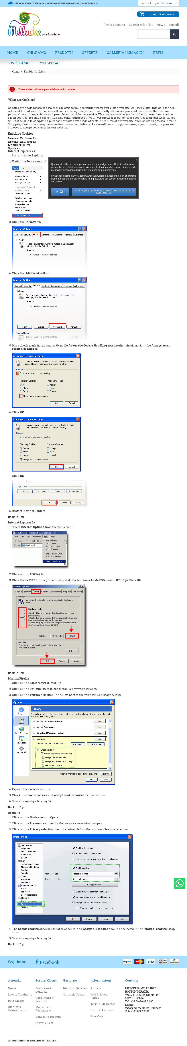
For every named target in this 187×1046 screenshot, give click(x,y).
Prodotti (66, 54)
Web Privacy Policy (98, 996)
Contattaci (50, 63)
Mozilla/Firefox (19, 145)
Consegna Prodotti (48, 1016)
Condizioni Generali (43, 989)
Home (12, 52)
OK (61, 192)
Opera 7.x (14, 148)
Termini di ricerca (102, 1004)
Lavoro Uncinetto (20, 994)
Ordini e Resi (44, 1023)
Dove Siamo (18, 63)
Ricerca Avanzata (102, 1010)
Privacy (95, 988)
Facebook (49, 962)
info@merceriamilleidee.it (143, 1008)
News (160, 24)
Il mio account (114, 24)
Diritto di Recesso (75, 988)
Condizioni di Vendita (45, 999)
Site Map (96, 1016)
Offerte (90, 52)
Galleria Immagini (127, 54)
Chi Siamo (36, 52)
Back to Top (16, 517)
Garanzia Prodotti (75, 994)
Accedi (174, 24)
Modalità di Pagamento (44, 1008)
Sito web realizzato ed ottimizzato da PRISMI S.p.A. (32, 1040)
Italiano (166, 3)
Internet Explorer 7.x (22, 138)
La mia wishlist (141, 24)
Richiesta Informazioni (17, 1008)
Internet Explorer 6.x (22, 141)
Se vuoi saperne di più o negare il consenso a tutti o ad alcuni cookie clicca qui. (104, 191)
